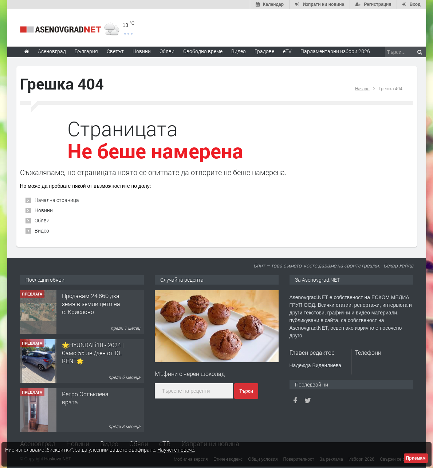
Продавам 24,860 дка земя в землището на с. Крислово (91, 304)
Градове (264, 51)
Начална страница (57, 200)
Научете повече (175, 449)
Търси (246, 391)
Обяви (42, 220)
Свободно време (203, 51)
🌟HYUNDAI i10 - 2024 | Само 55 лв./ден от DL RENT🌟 (93, 353)
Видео (42, 230)
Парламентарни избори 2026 (335, 51)
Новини (142, 51)
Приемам (416, 458)
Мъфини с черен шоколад (190, 373)
